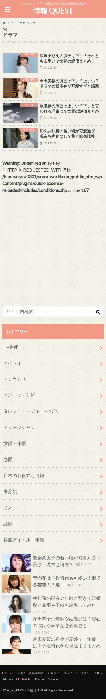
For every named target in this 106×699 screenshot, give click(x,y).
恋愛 (7, 459)
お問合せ (53, 672)
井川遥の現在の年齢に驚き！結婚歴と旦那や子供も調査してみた (51, 605)
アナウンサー (17, 379)
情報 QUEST (53, 10)
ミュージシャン (19, 427)
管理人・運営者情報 (30, 672)
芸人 (7, 507)
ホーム (8, 672)
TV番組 (11, 347)
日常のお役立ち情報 (23, 475)
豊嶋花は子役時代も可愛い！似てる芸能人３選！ (51, 584)
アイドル (12, 363)
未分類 (10, 491)
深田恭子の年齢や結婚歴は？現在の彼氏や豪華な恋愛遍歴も (51, 625)
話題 (7, 523)
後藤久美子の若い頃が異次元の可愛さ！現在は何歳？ (51, 563)
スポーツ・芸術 (19, 395)
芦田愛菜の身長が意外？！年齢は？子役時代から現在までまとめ (51, 646)
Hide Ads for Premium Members (39, 679)
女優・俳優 (14, 443)
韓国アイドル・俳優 (23, 539)
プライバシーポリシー (78, 672)
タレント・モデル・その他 (30, 411)
